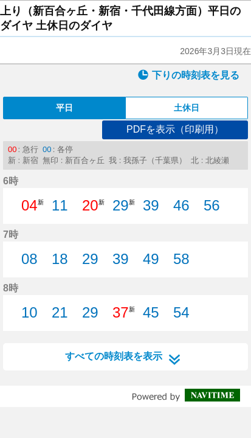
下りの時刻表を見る (188, 74)
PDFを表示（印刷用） (175, 129)
